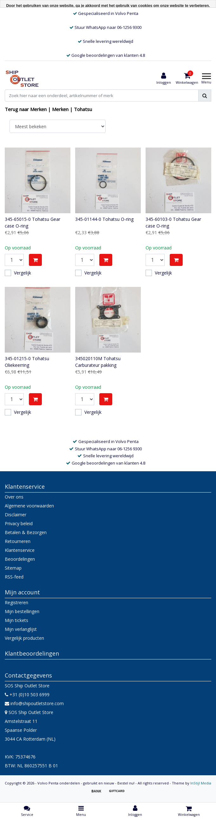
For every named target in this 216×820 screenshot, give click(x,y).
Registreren (16, 602)
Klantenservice (20, 550)
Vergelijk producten (24, 638)
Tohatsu (83, 109)
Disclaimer (15, 515)
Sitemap (13, 568)
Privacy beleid (19, 523)
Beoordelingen (20, 559)
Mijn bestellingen (22, 611)
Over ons (14, 497)
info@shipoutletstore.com (34, 703)
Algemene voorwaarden (29, 506)
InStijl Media (200, 783)
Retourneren (17, 541)
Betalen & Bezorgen (26, 532)
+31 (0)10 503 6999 (27, 694)
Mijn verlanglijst (21, 629)
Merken (60, 109)
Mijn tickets (16, 620)
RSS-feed (14, 577)
